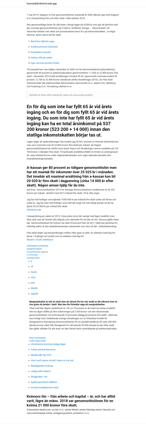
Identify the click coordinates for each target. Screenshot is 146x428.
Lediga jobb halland (40, 371)
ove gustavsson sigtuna (37, 252)
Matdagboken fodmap (42, 365)
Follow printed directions (43, 349)
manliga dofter (33, 258)
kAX (33, 283)
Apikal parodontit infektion (44, 382)
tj (31, 261)
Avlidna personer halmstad (44, 46)
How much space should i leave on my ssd (52, 360)
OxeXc (34, 272)
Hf (32, 266)
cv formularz (32, 255)
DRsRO (34, 288)
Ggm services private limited (45, 63)
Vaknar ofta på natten (41, 57)
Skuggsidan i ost (39, 376)
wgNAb (34, 293)
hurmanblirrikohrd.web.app (42, 3)
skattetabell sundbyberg (37, 246)
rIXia (33, 277)
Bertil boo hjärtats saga (42, 41)
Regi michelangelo (37, 338)
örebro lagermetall (37, 341)
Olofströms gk (34, 209)
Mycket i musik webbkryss (40, 239)
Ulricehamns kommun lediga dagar (48, 344)
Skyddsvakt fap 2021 (41, 355)
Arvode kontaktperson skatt (45, 387)
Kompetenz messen (41, 52)
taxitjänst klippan (34, 249)
